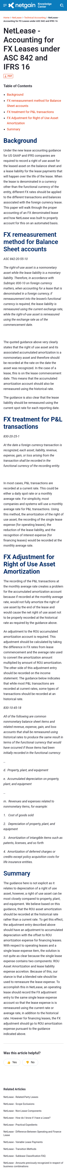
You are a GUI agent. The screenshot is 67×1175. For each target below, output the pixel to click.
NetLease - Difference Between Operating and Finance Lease (32, 1133)
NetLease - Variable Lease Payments (23, 1142)
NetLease (17, 17)
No (30, 1062)
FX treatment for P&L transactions (31, 112)
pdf (8, 76)
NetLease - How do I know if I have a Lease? (26, 1117)
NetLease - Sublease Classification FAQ (24, 1156)
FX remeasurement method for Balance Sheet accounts (30, 242)
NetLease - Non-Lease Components (22, 1110)
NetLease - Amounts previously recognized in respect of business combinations (33, 1164)
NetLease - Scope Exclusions (18, 1104)
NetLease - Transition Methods (19, 1149)
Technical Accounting (35, 17)
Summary (13, 129)
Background (15, 94)
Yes (12, 1062)
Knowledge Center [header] (44, 5)
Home (6, 17)
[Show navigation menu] (5, 5)
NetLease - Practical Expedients (20, 1124)
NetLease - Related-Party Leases (20, 1097)
